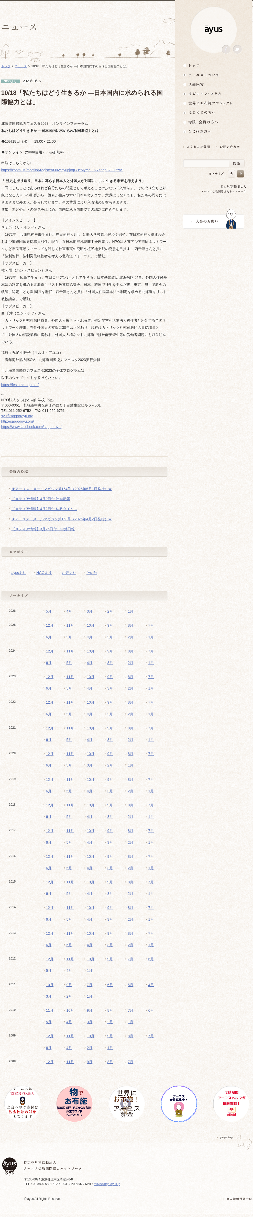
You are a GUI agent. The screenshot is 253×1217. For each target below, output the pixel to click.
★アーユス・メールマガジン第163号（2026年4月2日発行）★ (62, 519)
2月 (110, 611)
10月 (91, 625)
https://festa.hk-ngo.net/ (20, 385)
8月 (131, 625)
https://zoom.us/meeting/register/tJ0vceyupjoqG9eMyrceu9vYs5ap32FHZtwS (62, 170)
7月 (151, 625)
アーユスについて (213, 75)
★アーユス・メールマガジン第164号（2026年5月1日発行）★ (62, 489)
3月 (90, 611)
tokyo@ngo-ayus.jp (107, 1184)
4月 (69, 611)
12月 (50, 625)
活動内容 (213, 84)
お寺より (69, 573)
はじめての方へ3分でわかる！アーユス (213, 112)
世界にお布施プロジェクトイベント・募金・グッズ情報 (213, 103)
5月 (49, 611)
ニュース (21, 66)
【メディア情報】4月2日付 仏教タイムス (44, 509)
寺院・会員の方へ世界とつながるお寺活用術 (213, 122)
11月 (70, 625)
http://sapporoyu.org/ (17, 421)
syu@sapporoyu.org (17, 416)
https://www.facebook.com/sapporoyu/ (31, 427)
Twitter (237, 49)
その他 (91, 573)
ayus (213, 29)
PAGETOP (224, 1137)
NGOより (44, 573)
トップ (213, 65)
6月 (49, 637)
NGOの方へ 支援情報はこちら (213, 131)
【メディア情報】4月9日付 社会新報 (41, 499)
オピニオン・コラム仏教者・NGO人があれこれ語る (213, 93)
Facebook (226, 49)
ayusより (19, 573)
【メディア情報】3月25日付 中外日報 (43, 529)
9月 (110, 625)
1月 (131, 611)
